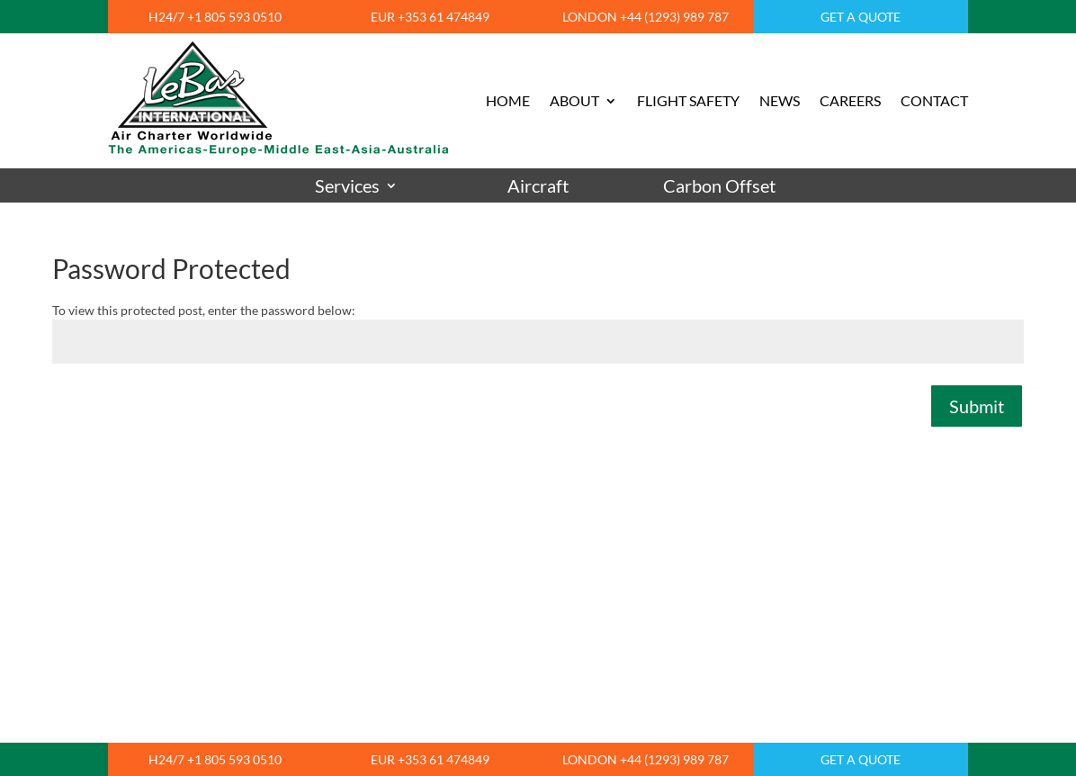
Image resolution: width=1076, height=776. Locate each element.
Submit (976, 406)
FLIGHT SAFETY (688, 100)
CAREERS (850, 100)
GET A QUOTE (860, 16)
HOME (508, 100)
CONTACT (934, 100)
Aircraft (538, 186)
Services (347, 186)
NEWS (779, 100)
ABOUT (574, 100)
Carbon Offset (719, 186)
